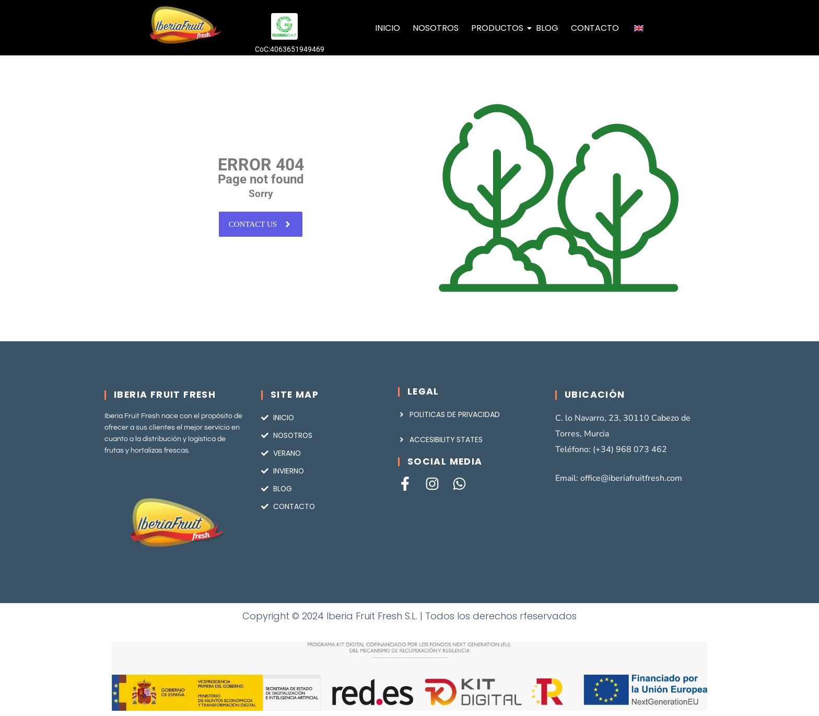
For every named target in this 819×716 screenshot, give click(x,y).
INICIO (387, 28)
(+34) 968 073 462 (630, 449)
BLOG (547, 28)
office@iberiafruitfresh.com (631, 478)
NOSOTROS (436, 28)
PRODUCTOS (498, 28)
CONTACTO (595, 28)
